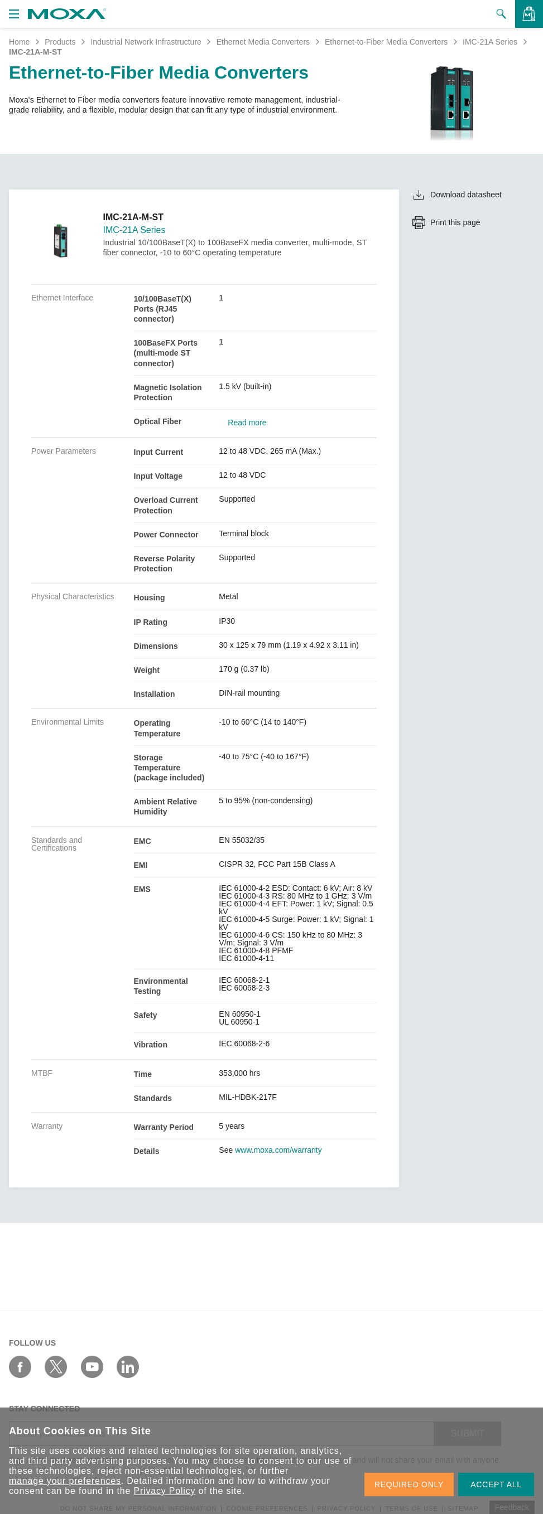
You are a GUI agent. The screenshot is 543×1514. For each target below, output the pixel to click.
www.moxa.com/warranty (278, 1150)
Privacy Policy (164, 1491)
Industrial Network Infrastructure (145, 41)
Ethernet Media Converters (263, 41)
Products (60, 41)
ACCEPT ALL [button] (496, 1484)
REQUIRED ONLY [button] (409, 1484)
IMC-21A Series (490, 41)
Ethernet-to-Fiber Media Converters (386, 41)
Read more (247, 422)
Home (19, 41)
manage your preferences (65, 1481)
